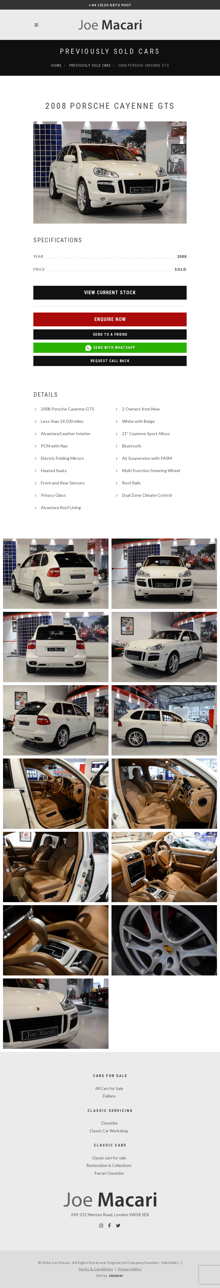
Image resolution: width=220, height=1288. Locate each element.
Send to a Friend (110, 334)
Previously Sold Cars (110, 51)
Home (56, 65)
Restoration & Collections (109, 1165)
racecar (116, 1275)
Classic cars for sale (109, 1157)
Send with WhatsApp (110, 348)
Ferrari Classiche (109, 1173)
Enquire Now (110, 319)
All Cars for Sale (109, 1088)
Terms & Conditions (95, 1269)
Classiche (109, 1123)
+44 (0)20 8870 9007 (110, 5)
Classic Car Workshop (109, 1130)
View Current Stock (110, 292)
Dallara (109, 1096)
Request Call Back (110, 361)
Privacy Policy (130, 1269)
